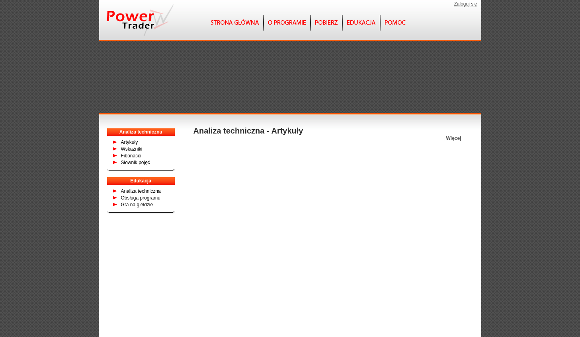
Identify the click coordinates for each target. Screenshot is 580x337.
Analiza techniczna (141, 191)
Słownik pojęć (135, 162)
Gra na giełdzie (137, 204)
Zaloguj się (465, 4)
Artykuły (129, 142)
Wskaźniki (132, 149)
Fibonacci (131, 156)
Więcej (453, 138)
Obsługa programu (140, 198)
